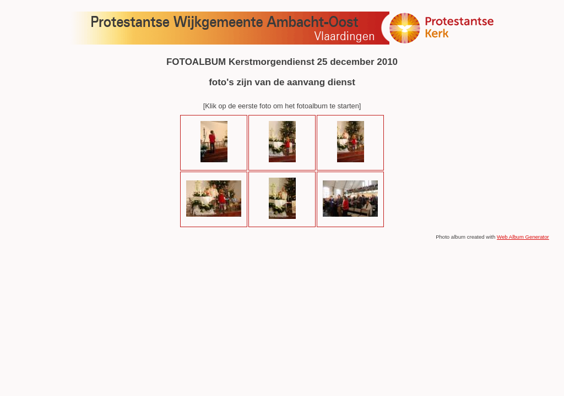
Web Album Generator (523, 237)
